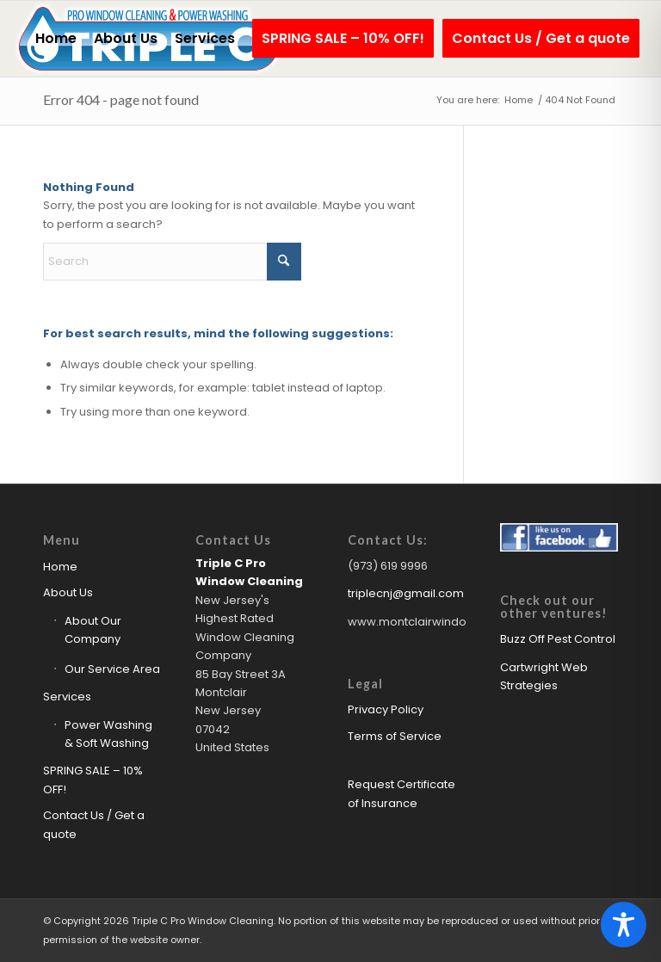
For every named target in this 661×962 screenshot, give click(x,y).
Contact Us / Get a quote (94, 824)
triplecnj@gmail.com (406, 593)
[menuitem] (56, 39)
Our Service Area (112, 669)
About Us (68, 592)
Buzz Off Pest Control (557, 639)
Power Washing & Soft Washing (108, 734)
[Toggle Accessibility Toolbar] (623, 924)
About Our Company (93, 630)
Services (67, 696)
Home (60, 566)
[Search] (172, 262)
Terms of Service (395, 736)
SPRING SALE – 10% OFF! (93, 779)
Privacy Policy (385, 709)
